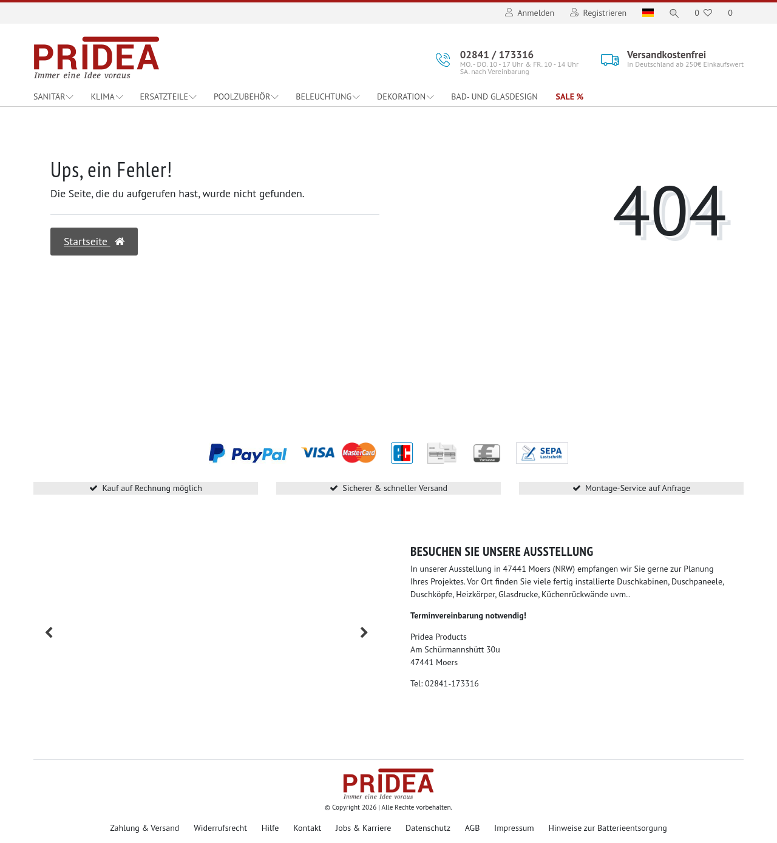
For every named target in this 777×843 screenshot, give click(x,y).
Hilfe (270, 827)
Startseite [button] (94, 241)
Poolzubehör (242, 96)
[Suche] (673, 13)
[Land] (646, 13)
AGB (472, 827)
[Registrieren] (596, 13)
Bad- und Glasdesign (494, 96)
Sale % (570, 96)
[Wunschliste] (703, 13)
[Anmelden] (528, 13)
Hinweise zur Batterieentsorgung (607, 827)
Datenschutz (427, 827)
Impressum (514, 827)
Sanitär (49, 96)
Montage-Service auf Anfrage (637, 487)
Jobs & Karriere (363, 827)
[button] (48, 632)
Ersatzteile (164, 96)
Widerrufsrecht (220, 827)
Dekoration (401, 96)
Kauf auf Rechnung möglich (152, 487)
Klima (102, 96)
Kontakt (307, 827)
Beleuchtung (323, 96)
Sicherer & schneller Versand (394, 487)
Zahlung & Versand (144, 827)
